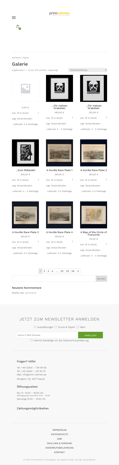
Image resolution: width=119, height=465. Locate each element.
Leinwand (30, 292)
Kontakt (59, 452)
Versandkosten (24, 118)
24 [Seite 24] (72, 271)
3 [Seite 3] (48, 271)
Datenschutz (59, 434)
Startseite (16, 58)
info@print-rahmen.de (34, 374)
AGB (59, 438)
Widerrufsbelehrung (59, 447)
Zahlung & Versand (59, 443)
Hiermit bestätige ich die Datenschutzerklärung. (61, 340)
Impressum (59, 430)
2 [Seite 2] (44, 271)
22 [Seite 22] (62, 271)
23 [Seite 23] (67, 271)
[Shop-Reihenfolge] (87, 70)
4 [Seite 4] (52, 271)
